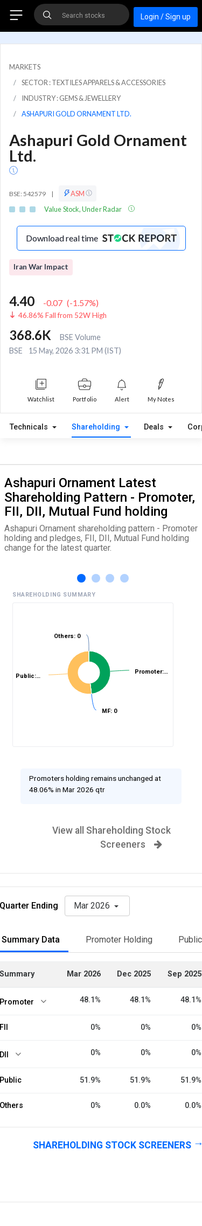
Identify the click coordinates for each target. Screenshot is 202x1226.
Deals (155, 427)
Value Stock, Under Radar (83, 209)
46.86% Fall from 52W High (62, 315)
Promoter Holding (119, 939)
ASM (77, 193)
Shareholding (97, 427)
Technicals (30, 427)
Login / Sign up (166, 16)
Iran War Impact (40, 266)
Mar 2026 (93, 906)
